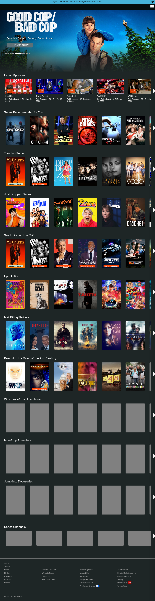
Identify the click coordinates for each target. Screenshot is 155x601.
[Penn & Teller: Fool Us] (49, 538)
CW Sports (8, 576)
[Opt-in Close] (153, 2)
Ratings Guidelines (86, 579)
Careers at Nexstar (124, 576)
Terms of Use (97, 2)
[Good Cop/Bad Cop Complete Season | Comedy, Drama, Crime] (77, 41)
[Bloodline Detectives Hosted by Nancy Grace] (141, 538)
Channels (7, 579)
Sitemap (120, 579)
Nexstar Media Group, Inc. (126, 573)
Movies (7, 573)
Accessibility (84, 573)
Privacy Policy (83, 2)
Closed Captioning (86, 570)
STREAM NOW (20, 45)
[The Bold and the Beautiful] (18, 538)
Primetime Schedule (49, 570)
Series (6, 570)
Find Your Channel (49, 579)
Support (7, 583)
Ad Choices (84, 576)
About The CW (122, 570)
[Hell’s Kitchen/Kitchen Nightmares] (80, 538)
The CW (4, 6)
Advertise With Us (86, 583)
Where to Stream (48, 573)
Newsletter (46, 576)
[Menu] (152, 6)
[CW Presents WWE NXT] (110, 538)
